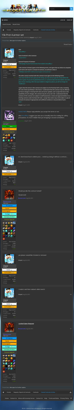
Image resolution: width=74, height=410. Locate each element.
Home (7, 398)
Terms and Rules (54, 398)
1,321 (14, 145)
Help (45, 398)
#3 (70, 162)
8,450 (14, 243)
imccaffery (25, 115)
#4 (70, 198)
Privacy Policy (64, 398)
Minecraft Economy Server (26, 398)
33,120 (14, 73)
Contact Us (13, 398)
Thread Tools (68, 44)
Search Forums (7, 24)
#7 (70, 328)
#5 (70, 260)
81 (15, 72)
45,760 (14, 146)
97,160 (14, 245)
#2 (70, 121)
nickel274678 (22, 112)
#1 (70, 105)
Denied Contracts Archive (16, 37)
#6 (70, 294)
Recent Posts (16, 24)
